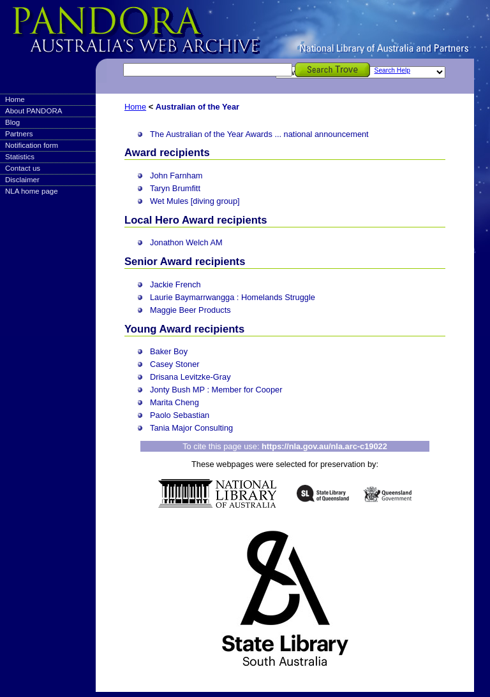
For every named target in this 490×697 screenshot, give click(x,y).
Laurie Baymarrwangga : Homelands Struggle (232, 297)
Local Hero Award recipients (195, 220)
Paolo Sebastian (179, 415)
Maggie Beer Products (190, 310)
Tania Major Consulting (191, 428)
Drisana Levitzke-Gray (190, 377)
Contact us (22, 168)
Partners (19, 134)
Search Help (392, 70)
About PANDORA (33, 111)
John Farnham (176, 175)
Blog (12, 122)
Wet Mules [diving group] (195, 201)
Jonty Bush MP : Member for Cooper (216, 389)
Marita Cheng (174, 402)
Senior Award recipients (184, 261)
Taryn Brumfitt (175, 188)
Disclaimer (22, 179)
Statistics (19, 157)
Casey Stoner (175, 364)
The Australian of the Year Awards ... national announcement (259, 134)
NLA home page (31, 191)
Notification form (31, 145)
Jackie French (175, 284)
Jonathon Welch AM (186, 242)
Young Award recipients (184, 329)
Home (15, 99)
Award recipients (167, 153)
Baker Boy (169, 351)
